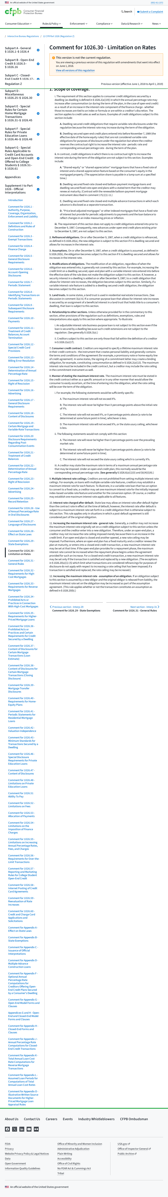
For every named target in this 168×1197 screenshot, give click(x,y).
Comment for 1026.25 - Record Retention (21, 500)
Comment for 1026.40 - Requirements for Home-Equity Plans (22, 701)
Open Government (15, 1164)
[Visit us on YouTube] (29, 1129)
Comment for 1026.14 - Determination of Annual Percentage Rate (22, 370)
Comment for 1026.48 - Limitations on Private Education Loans (21, 783)
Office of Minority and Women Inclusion (79, 1144)
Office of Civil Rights (68, 1164)
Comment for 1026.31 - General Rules (21, 562)
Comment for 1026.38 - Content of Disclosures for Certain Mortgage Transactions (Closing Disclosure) (23, 672)
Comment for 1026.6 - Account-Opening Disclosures (20, 272)
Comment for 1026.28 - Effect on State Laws (21, 532)
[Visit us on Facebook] (7, 1129)
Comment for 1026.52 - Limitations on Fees (21, 804)
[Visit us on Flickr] (36, 1129)
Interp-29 (67, 607)
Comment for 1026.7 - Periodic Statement (20, 283)
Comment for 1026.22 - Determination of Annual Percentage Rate (22, 469)
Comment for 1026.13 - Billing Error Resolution (21, 359)
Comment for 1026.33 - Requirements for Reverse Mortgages (23, 587)
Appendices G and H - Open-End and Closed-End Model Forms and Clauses (24, 1016)
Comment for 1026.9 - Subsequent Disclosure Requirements (21, 308)
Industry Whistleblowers (96, 1119)
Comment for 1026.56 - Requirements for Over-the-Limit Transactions (23, 859)
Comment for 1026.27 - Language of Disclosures (22, 523)
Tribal (60, 1173)
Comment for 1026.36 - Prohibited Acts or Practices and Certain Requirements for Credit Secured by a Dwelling (22, 632)
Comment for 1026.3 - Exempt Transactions (20, 237)
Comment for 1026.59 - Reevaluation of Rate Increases (21, 901)
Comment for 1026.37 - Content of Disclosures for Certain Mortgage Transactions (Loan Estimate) (23, 652)
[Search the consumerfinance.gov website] (126, 12)
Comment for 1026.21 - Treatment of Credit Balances (21, 456)
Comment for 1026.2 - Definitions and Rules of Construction (21, 226)
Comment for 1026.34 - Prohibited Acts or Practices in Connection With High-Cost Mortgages (23, 601)
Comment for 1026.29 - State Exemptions (21, 542)
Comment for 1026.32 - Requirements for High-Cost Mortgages (21, 574)
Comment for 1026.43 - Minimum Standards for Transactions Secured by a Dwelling (23, 742)
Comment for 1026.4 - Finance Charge (20, 247)
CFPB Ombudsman (134, 1119)
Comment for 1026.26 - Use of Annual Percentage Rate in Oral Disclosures (24, 511)
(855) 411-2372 (157, 2)
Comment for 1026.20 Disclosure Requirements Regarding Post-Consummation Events (22, 441)
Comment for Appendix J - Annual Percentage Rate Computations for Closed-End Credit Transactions (23, 1044)
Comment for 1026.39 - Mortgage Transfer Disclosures (21, 688)
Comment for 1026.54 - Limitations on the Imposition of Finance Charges (21, 828)
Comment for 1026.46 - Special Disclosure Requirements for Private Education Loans (22, 759)
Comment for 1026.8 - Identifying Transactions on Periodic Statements (24, 295)
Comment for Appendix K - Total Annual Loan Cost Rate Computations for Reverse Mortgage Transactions (23, 1062)
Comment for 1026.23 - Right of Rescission (21, 480)
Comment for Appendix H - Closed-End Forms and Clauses (23, 1029)
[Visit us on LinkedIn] (21, 1129)
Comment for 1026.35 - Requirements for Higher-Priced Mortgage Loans (22, 616)
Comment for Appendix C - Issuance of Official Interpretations (23, 950)
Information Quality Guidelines (22, 1168)
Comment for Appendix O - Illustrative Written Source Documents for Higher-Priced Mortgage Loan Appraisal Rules (23, 1098)
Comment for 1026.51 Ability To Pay (20, 795)
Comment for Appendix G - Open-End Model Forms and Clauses (24, 1003)
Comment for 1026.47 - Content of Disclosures (21, 772)
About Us (11, 1119)
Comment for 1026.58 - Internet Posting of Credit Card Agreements (22, 888)
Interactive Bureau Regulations (23, 36)
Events (68, 1119)
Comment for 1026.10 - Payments (21, 319)
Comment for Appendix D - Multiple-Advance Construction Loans (23, 963)
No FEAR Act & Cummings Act (74, 1168)
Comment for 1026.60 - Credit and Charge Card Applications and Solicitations (21, 916)
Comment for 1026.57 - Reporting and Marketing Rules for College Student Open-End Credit (22, 873)
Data (7, 1159)
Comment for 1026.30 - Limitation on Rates (21, 552)
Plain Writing (64, 1154)
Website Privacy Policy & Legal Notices (27, 1154)
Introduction (15, 200)
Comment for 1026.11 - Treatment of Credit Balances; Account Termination (21, 333)
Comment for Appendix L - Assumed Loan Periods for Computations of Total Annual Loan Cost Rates (23, 1080)
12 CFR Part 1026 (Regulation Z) (58, 36)
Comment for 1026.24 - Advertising (21, 490)
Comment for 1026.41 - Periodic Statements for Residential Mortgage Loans (21, 716)
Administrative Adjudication (73, 1149)
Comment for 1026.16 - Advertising (21, 392)
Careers (51, 1119)
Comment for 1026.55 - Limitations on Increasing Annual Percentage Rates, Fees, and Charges (23, 844)
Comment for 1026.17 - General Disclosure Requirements (21, 403)
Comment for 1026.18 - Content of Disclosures (21, 414)
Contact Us (32, 1119)
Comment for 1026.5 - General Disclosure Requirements (20, 259)
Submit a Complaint (150, 12)
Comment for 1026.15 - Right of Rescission (21, 382)
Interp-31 (143, 607)
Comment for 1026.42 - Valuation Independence (22, 729)
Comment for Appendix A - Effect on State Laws (23, 929)
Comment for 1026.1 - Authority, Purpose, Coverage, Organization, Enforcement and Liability (23, 212)
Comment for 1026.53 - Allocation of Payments (21, 814)
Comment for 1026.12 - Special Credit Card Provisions (21, 347)
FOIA (7, 1144)
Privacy (9, 1149)
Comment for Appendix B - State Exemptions (23, 939)
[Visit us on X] (14, 1129)
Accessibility (64, 1159)
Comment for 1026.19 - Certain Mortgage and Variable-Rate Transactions (23, 426)
